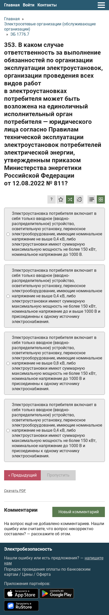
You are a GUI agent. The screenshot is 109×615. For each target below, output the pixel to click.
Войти (28, 5)
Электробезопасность (28, 549)
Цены (27, 574)
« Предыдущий (22, 475)
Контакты (47, 5)
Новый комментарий (78, 511)
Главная (12, 5)
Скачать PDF (15, 491)
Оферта (43, 574)
